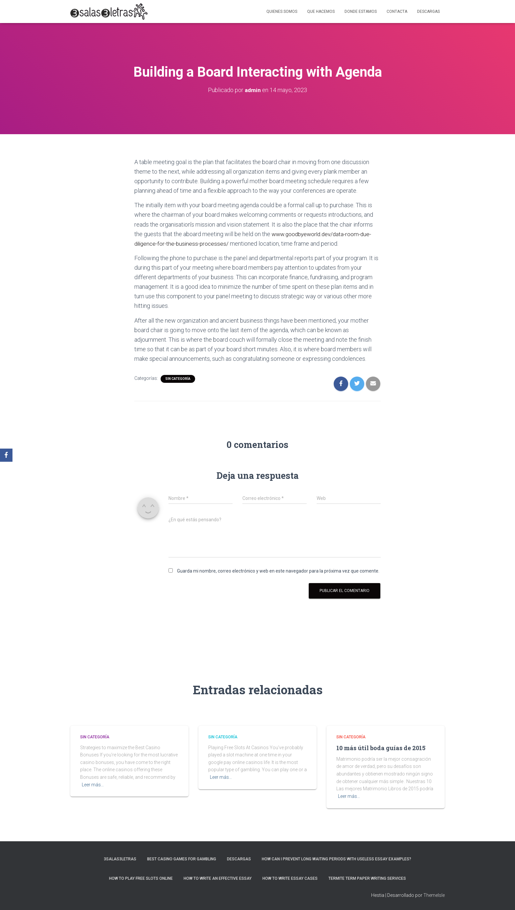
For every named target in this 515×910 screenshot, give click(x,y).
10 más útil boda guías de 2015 (380, 748)
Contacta (397, 11)
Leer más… (93, 784)
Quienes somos (281, 11)
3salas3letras (120, 859)
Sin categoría (177, 379)
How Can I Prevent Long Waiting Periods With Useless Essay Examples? (336, 859)
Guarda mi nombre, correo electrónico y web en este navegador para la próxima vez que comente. (278, 571)
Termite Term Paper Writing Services (367, 878)
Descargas (428, 11)
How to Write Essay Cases (290, 878)
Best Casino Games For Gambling (181, 859)
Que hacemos (321, 11)
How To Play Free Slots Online (141, 878)
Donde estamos (361, 11)
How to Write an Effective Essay (218, 878)
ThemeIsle (434, 895)
